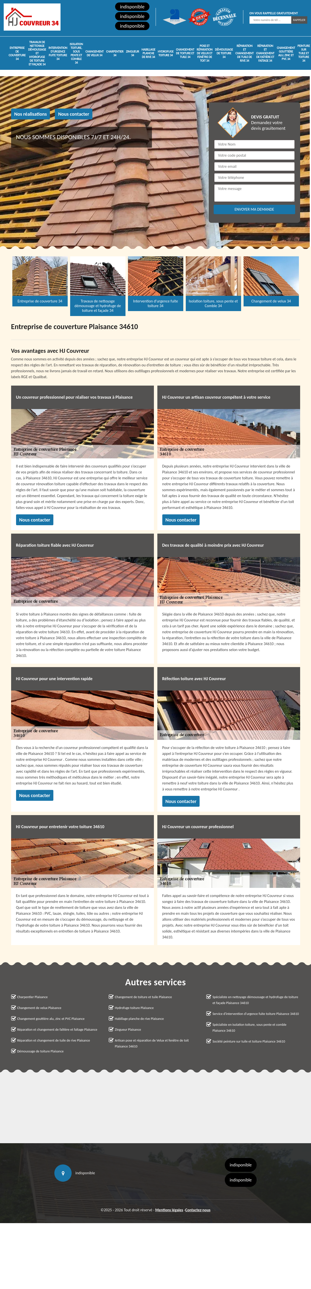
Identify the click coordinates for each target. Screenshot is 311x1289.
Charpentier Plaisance (32, 997)
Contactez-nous (197, 1210)
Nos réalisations (30, 114)
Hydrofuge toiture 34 (166, 53)
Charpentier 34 (115, 53)
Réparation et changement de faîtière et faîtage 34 (265, 53)
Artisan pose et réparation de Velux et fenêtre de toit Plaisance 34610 (152, 1043)
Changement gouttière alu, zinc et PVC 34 (286, 53)
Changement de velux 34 (94, 53)
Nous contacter (73, 114)
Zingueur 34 (132, 53)
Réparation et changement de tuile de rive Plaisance (53, 1040)
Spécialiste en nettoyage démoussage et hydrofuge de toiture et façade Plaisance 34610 (255, 1000)
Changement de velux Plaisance (39, 1008)
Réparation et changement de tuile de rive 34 (244, 53)
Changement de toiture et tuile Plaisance (143, 997)
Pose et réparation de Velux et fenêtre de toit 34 (204, 53)
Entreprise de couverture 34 (17, 53)
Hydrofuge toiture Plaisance (134, 1008)
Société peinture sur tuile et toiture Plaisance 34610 (248, 1041)
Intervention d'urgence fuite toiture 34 (58, 53)
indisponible (132, 7)
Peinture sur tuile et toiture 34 (304, 53)
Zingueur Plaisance (128, 1029)
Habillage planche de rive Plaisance (139, 1019)
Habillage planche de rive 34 (148, 53)
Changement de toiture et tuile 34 (185, 53)
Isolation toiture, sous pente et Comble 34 (76, 53)
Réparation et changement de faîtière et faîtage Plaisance (57, 1029)
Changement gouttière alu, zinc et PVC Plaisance (51, 1019)
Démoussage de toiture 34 (224, 53)
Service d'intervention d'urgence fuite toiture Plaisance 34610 (255, 1014)
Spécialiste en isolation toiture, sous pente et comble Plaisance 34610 (249, 1028)
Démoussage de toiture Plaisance (40, 1051)
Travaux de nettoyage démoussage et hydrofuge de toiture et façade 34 (37, 53)
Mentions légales (169, 1210)
